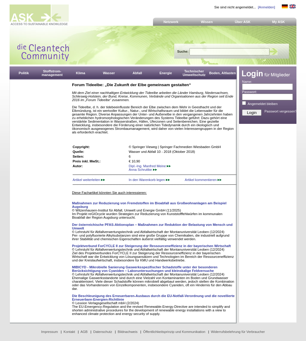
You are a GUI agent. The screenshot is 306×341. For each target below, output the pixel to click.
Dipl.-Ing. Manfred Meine (150, 166)
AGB (84, 332)
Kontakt (69, 332)
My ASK (278, 22)
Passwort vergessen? (280, 111)
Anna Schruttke (143, 169)
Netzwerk (170, 22)
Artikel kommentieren (203, 180)
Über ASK (243, 22)
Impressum (49, 332)
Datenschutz (102, 332)
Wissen (207, 22)
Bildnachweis (127, 332)
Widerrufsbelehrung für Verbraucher (238, 332)
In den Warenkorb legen (149, 180)
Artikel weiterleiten (89, 180)
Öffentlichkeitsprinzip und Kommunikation (174, 332)
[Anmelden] (266, 7)
